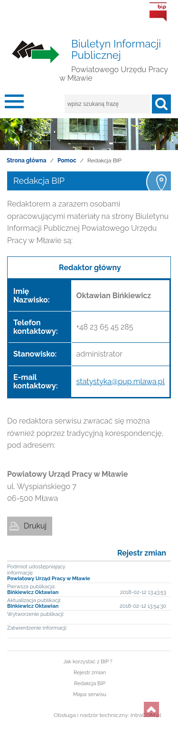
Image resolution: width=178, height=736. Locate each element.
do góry (151, 709)
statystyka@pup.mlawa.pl (120, 381)
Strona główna (27, 160)
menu (14, 103)
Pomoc (66, 160)
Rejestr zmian (141, 552)
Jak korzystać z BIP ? (87, 662)
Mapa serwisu (89, 694)
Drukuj (35, 525)
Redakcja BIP (89, 683)
